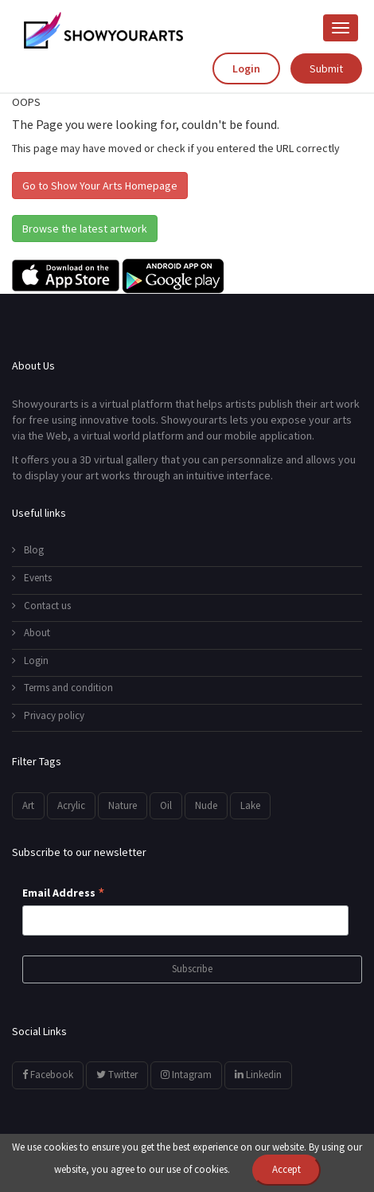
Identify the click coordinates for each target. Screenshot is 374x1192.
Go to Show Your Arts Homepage (99, 185)
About (31, 632)
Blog (28, 550)
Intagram (186, 1074)
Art (28, 805)
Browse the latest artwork (84, 228)
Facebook (47, 1074)
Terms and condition (62, 687)
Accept (286, 1169)
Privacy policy (48, 715)
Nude (206, 805)
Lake (250, 805)
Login (246, 68)
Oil (166, 805)
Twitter (117, 1074)
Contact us (41, 605)
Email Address (63, 893)
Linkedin (258, 1074)
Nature (122, 805)
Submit (326, 68)
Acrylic (71, 805)
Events (32, 577)
